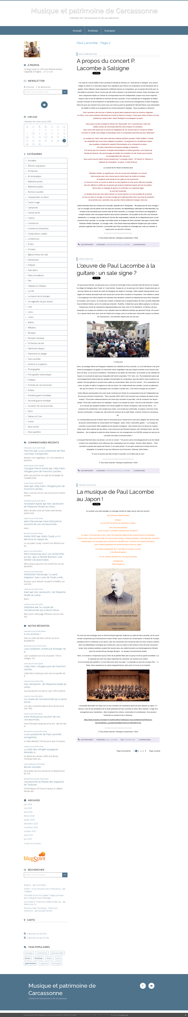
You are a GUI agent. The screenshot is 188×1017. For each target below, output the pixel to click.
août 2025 (28, 835)
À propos (109, 30)
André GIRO (30, 536)
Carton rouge (34, 202)
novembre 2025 (31, 827)
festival (38, 958)
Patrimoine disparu (36, 348)
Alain (26, 486)
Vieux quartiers (34, 432)
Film (29, 280)
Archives (93, 30)
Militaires (32, 327)
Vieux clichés (33, 426)
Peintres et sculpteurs (37, 364)
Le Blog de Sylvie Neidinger (39, 898)
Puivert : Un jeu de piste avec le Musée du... (43, 888)
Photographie (34, 369)
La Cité (31, 291)
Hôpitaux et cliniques (37, 286)
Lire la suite (48, 71)
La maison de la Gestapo (39, 296)
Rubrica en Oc (30, 904)
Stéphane (29, 607)
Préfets (31, 390)
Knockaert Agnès (33, 503)
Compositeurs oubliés (37, 233)
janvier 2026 (29, 819)
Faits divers (33, 270)
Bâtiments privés (35, 181)
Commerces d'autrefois (38, 228)
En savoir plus (123, 1015)
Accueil (77, 30)
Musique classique (36, 338)
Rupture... (28, 885)
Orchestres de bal (36, 343)
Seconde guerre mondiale (39, 400)
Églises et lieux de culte (38, 254)
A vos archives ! (32, 634)
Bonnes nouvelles (36, 192)
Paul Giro (28, 450)
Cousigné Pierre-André (36, 468)
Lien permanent (85, 244)
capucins (44, 963)
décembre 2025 (31, 823)
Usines (31, 421)
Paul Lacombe (34, 359)
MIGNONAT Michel (34, 574)
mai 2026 (28, 808)
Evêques (31, 265)
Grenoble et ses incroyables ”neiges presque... (44, 895)
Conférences (33, 238)
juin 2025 (28, 839)
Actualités (32, 160)
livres (27, 958)
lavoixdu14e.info (45, 910)
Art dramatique (34, 176)
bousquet (56, 963)
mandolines (130, 740)
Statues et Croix (35, 416)
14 (27, 137)
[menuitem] (77, 30)
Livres (30, 312)
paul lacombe (57, 953)
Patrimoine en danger (37, 353)
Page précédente (124, 751)
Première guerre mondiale (39, 395)
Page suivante (154, 751)
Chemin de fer (34, 212)
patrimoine (30, 963)
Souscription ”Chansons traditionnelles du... (43, 901)
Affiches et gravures (36, 165)
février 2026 (29, 816)
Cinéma (31, 218)
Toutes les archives (32, 843)
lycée (58, 958)
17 (46, 137)
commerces (42, 953)
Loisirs (31, 317)
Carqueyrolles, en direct (38, 197)
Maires (31, 322)
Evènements (33, 259)
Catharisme (33, 207)
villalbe (49, 958)
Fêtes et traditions (36, 275)
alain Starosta (31, 521)
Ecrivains (32, 249)
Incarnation (41, 885)
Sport (30, 411)
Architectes (33, 171)
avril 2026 (28, 812)
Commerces (33, 223)
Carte (31, 919)
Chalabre (28, 891)
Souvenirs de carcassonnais (40, 406)
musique (29, 953)
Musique (32, 332)
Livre (30, 306)
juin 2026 (28, 804)
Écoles (31, 244)
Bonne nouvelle (32, 767)
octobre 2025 (30, 831)
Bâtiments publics (35, 186)
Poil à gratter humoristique (39, 374)
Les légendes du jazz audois (40, 301)
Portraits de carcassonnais (40, 385)
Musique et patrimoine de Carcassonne (94, 10)
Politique (31, 379)
